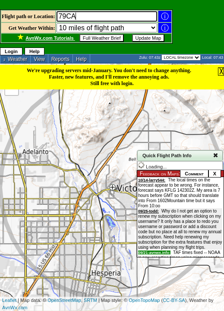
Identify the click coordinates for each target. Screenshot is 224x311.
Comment (194, 173)
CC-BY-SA (174, 300)
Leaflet (9, 300)
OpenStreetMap (64, 300)
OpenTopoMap (144, 300)
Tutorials (50, 38)
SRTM (90, 300)
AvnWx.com (14, 307)
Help (34, 51)
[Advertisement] (101, 5)
